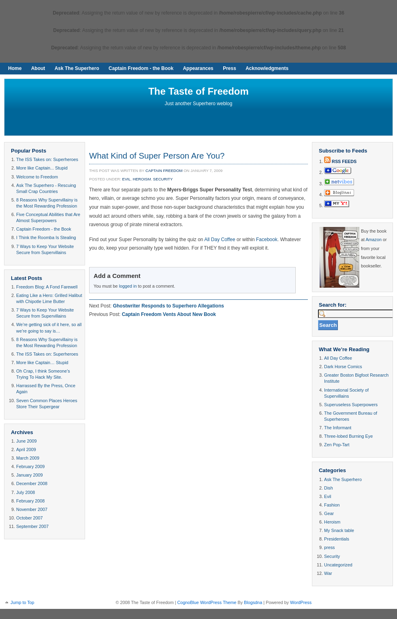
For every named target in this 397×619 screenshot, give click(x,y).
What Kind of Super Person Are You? (156, 155)
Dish (328, 487)
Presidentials (336, 538)
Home (14, 68)
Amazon (373, 239)
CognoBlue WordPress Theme (206, 602)
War (328, 573)
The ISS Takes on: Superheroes (47, 159)
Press (229, 68)
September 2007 (32, 526)
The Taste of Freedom (198, 91)
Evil (126, 179)
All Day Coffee (219, 239)
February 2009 (30, 466)
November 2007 (31, 509)
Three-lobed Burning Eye (348, 436)
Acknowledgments (266, 68)
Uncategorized (338, 564)
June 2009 (26, 441)
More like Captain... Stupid (42, 167)
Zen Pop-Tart (336, 444)
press (329, 547)
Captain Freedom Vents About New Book (169, 314)
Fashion (331, 504)
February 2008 (30, 500)
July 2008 (25, 492)
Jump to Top (22, 602)
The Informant (337, 427)
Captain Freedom (164, 170)
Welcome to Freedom (37, 176)
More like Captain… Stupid (42, 362)
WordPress (301, 602)
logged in (128, 286)
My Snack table (339, 530)
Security (163, 179)
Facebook (266, 239)
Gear (329, 513)
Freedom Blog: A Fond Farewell (46, 286)
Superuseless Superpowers (351, 404)
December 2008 (31, 483)
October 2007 (29, 517)
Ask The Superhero (77, 68)
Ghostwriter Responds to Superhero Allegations (168, 306)
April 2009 (26, 449)
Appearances (198, 68)
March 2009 (27, 458)
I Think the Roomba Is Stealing (46, 237)
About (38, 68)
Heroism (142, 179)
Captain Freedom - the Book (141, 68)
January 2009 (29, 475)
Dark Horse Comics (343, 366)
